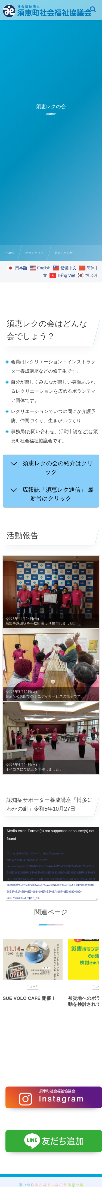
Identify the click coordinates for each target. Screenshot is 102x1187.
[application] (51, 854)
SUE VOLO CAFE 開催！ (29, 1002)
